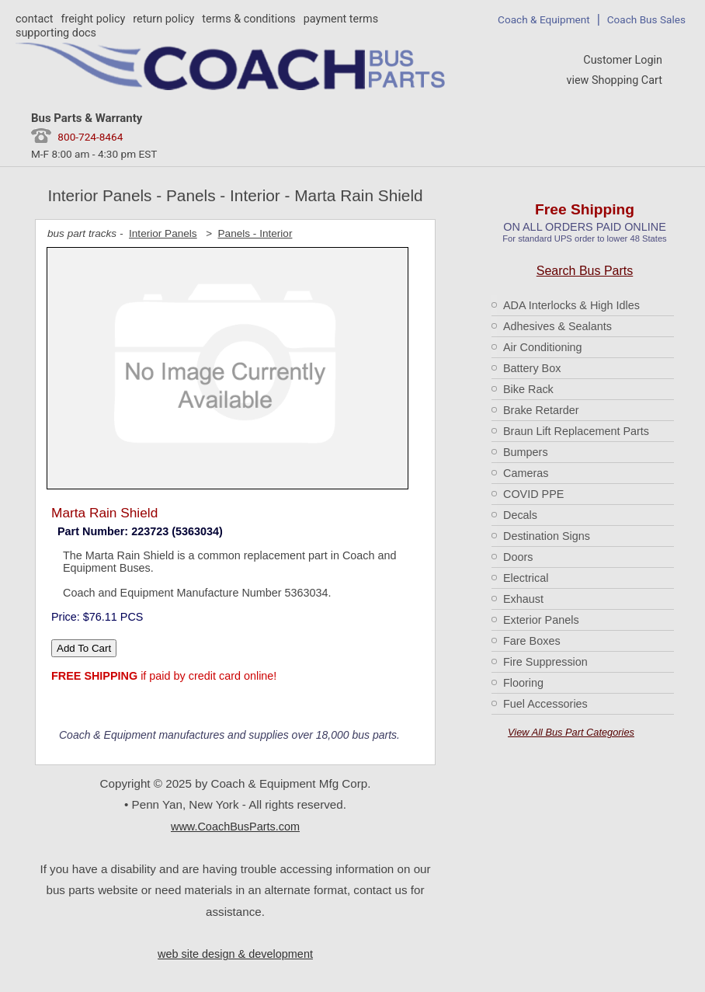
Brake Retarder (541, 410)
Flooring (523, 683)
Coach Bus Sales (646, 19)
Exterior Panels (541, 620)
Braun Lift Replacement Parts (576, 431)
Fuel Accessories (545, 704)
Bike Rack (528, 389)
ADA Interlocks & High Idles (571, 305)
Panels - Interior (255, 233)
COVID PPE (533, 494)
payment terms (341, 19)
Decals (520, 515)
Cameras (525, 473)
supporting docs (56, 33)
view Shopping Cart (614, 80)
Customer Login (622, 60)
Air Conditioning (542, 347)
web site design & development (235, 954)
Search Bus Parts (585, 270)
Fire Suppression (545, 662)
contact (34, 19)
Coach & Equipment (544, 19)
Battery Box (532, 368)
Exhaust (523, 599)
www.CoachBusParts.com (235, 826)
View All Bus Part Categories (571, 732)
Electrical (525, 578)
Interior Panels (163, 233)
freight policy (93, 19)
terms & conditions (248, 19)
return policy (163, 19)
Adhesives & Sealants (557, 326)
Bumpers (525, 452)
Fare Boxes (532, 641)
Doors (518, 557)
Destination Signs (546, 536)
